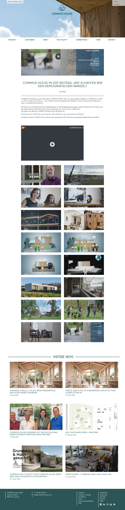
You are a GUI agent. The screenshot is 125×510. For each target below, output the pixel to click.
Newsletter (104, 493)
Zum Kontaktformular (15, 1)
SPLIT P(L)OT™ (62, 40)
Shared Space (81, 40)
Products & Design (84, 495)
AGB (79, 503)
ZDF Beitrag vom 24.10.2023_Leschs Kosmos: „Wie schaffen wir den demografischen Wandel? (52, 114)
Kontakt (111, 40)
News (45, 40)
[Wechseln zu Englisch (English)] (116, 1)
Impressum (103, 495)
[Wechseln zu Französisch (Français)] (116, 4)
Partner (102, 499)
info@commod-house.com (42, 495)
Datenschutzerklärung (85, 501)
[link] (67, 109)
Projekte (12, 40)
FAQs (101, 501)
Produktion (82, 497)
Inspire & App (34, 35)
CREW (98, 40)
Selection (91, 35)
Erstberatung (62, 35)
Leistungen (29, 40)
